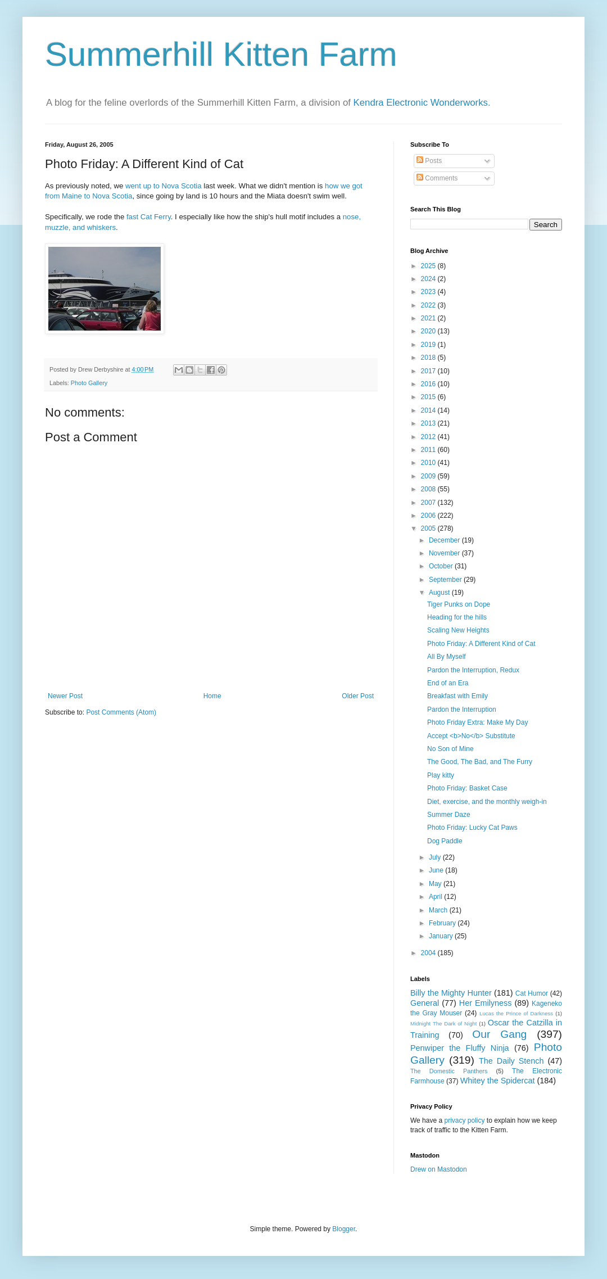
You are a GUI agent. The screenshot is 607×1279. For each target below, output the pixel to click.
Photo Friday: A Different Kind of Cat (481, 644)
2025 (429, 266)
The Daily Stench (511, 1060)
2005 (429, 528)
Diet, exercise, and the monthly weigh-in (487, 802)
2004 (429, 953)
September (446, 580)
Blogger (343, 1229)
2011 (429, 450)
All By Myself (446, 657)
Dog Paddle (445, 841)
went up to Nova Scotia (163, 186)
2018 (429, 357)
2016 (429, 384)
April (436, 897)
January (442, 936)
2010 (429, 463)
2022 (429, 305)
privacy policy (464, 1120)
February (443, 923)
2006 (429, 515)
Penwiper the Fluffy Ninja (459, 1047)
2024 (429, 279)
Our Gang (499, 1034)
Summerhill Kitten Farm (221, 54)
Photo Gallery (89, 382)
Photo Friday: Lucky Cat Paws (472, 827)
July (436, 857)
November (445, 553)
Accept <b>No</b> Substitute (471, 736)
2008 (429, 489)
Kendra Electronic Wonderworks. (422, 102)
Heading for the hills (457, 617)
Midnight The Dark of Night (443, 1023)
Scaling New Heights (458, 630)
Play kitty (440, 775)
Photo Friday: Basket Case (467, 788)
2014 (429, 410)
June (437, 870)
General (424, 1002)
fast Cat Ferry (148, 217)
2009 (429, 476)
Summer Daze (448, 815)
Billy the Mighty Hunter (451, 992)
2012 (429, 437)
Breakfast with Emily (457, 696)
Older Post (358, 696)
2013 (429, 423)
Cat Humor (531, 993)
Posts (429, 161)
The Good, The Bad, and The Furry (479, 762)
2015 (429, 397)
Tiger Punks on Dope (458, 604)
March (439, 910)
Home (212, 696)
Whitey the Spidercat (497, 1080)
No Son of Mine (450, 749)
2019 (429, 345)
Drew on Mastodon (438, 1169)
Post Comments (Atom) (121, 712)
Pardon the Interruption (461, 709)
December (445, 540)
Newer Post (65, 696)
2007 (429, 503)
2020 (429, 331)
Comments (436, 178)
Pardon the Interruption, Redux (473, 670)
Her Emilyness (485, 1002)
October (442, 566)
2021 (429, 318)
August (440, 592)
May (436, 884)
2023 (429, 292)
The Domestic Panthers (448, 1071)
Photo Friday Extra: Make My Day (477, 722)
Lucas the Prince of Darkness (516, 1013)
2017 (429, 371)
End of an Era (447, 683)
